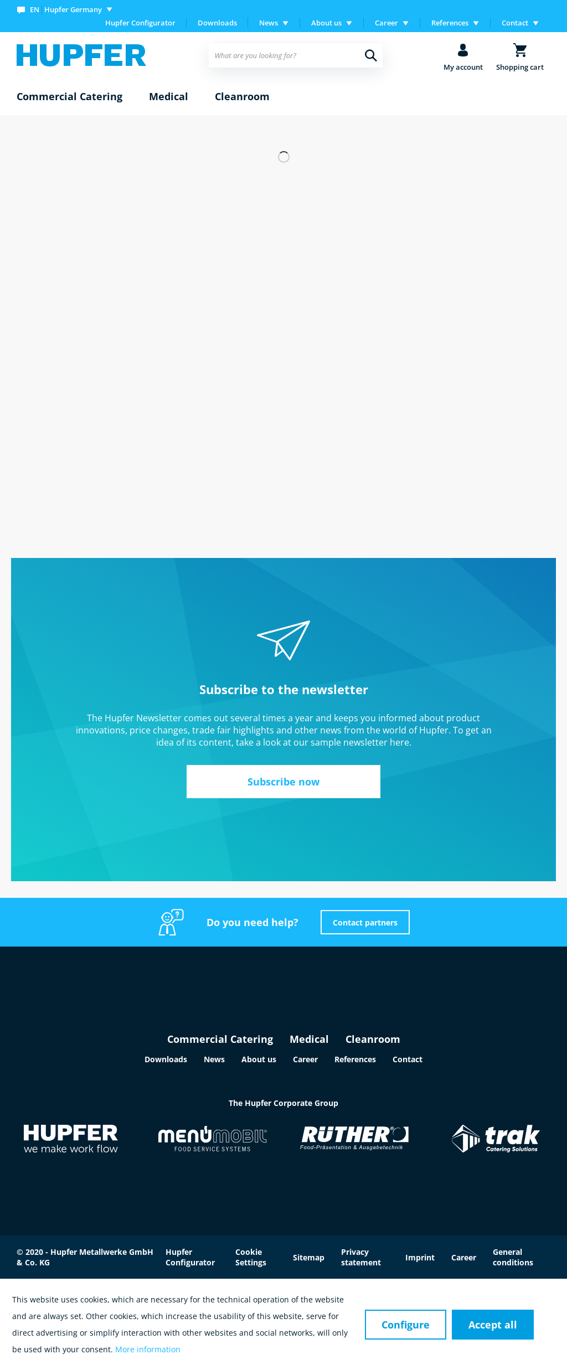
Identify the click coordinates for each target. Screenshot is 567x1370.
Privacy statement (361, 1257)
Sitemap (308, 1257)
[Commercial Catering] (69, 97)
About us (258, 1059)
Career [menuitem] (386, 23)
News (214, 1059)
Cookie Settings (250, 1257)
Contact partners (365, 922)
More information (148, 1349)
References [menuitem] (449, 23)
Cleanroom (373, 1039)
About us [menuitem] (326, 23)
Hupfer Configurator (140, 23)
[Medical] (169, 97)
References (355, 1059)
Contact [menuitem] (515, 23)
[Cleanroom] (242, 97)
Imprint (420, 1257)
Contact (407, 1059)
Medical (309, 1039)
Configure (406, 1324)
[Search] (371, 55)
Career (305, 1059)
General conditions (513, 1257)
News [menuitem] (268, 23)
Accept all (492, 1324)
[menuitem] (67, 9)
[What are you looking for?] (295, 55)
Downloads (217, 23)
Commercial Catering (220, 1039)
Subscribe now (283, 781)
